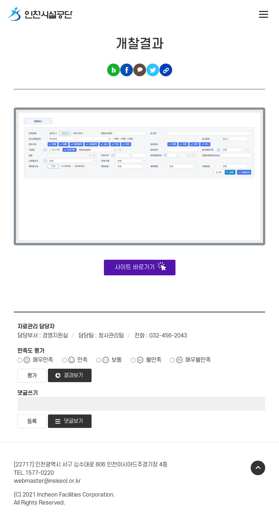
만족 (82, 360)
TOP (258, 468)
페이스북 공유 (126, 70)
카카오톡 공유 (139, 70)
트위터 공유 (152, 70)
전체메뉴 (264, 14)
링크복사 (165, 70)
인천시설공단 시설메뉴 (244, 14)
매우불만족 (198, 360)
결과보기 (73, 375)
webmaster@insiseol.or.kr (47, 481)
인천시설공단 (40, 14)
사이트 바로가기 (135, 267)
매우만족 (43, 360)
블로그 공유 (113, 70)
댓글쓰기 (27, 393)
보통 (117, 360)
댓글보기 (73, 421)
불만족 (153, 360)
